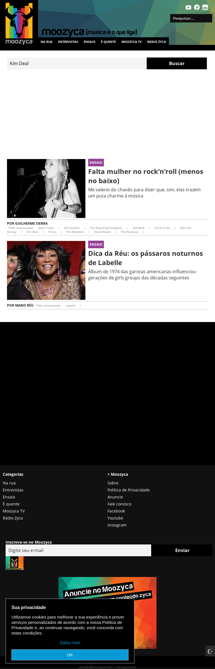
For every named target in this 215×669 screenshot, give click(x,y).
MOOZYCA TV (131, 42)
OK (70, 654)
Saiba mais (70, 642)
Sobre (113, 483)
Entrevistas (68, 42)
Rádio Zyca (156, 42)
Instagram (117, 525)
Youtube (115, 518)
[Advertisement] (107, 114)
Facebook (116, 511)
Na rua (47, 42)
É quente (108, 42)
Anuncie (115, 497)
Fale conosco (119, 504)
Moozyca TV (14, 511)
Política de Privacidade (129, 490)
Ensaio (89, 42)
